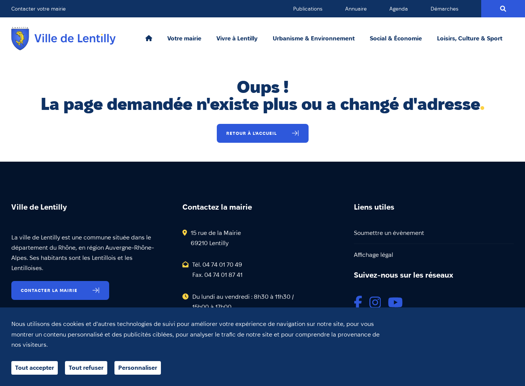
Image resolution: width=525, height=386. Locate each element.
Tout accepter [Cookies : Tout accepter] (34, 367)
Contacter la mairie (49, 290)
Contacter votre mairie (38, 8)
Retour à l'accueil (251, 133)
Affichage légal (373, 255)
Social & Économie (396, 39)
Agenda (398, 8)
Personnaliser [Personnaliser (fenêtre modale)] (137, 367)
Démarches (445, 8)
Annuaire (356, 8)
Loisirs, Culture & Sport (469, 39)
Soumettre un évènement (389, 233)
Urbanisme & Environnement (314, 39)
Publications (308, 8)
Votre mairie (184, 39)
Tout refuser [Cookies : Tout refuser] (86, 367)
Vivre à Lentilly (237, 39)
